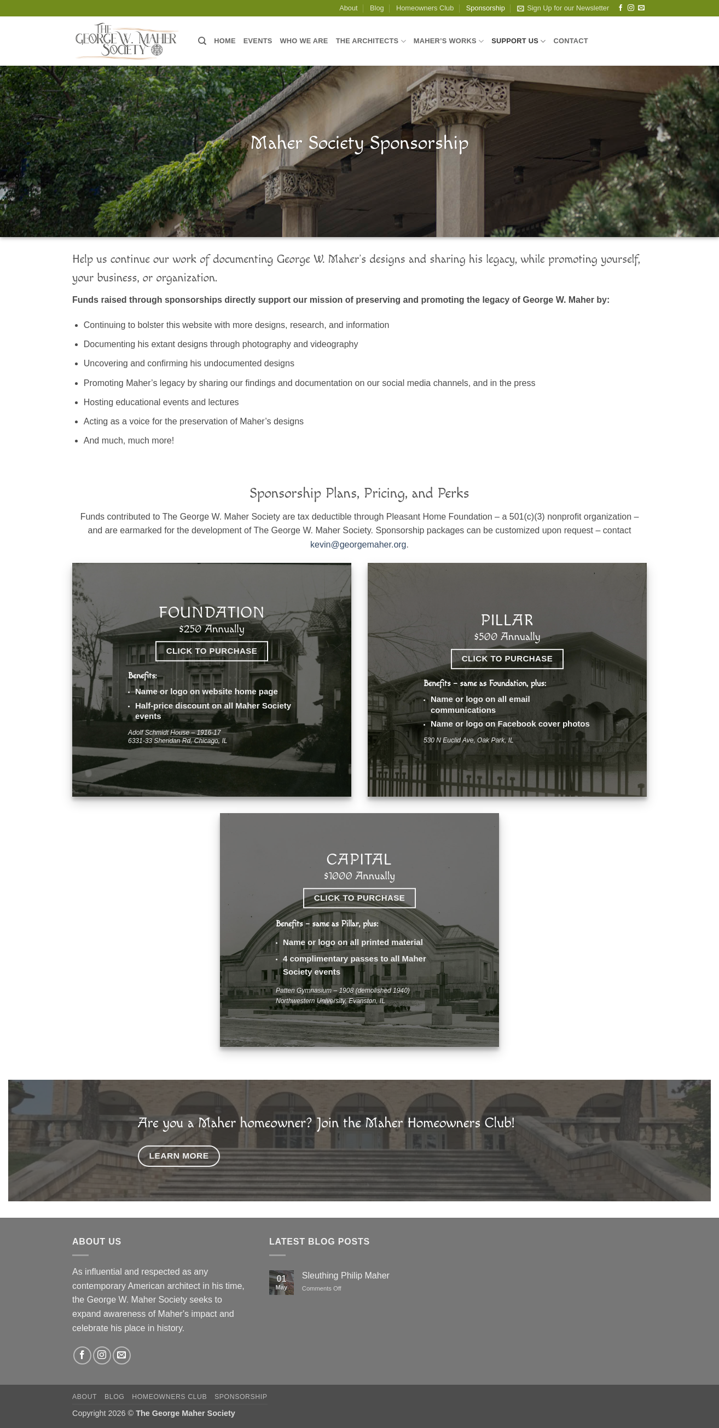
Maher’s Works (449, 41)
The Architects (371, 41)
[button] (563, 8)
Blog (377, 8)
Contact (570, 41)
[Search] (202, 41)
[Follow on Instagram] (631, 8)
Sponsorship (485, 8)
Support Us (518, 41)
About (348, 8)
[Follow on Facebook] (620, 8)
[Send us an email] (641, 8)
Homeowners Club (425, 8)
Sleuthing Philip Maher (346, 1275)
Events (257, 41)
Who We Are (304, 41)
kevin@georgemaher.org (358, 544)
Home (224, 41)
